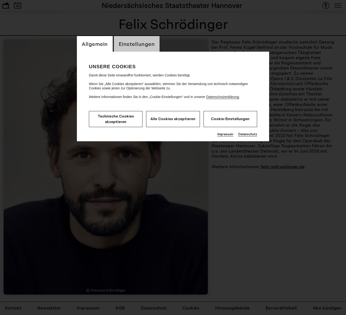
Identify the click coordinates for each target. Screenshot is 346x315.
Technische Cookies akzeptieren (116, 119)
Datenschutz (247, 134)
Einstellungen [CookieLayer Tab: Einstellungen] (137, 44)
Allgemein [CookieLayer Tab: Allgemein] (95, 44)
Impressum (225, 134)
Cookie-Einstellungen (230, 119)
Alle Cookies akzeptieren (172, 119)
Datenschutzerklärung (222, 97)
